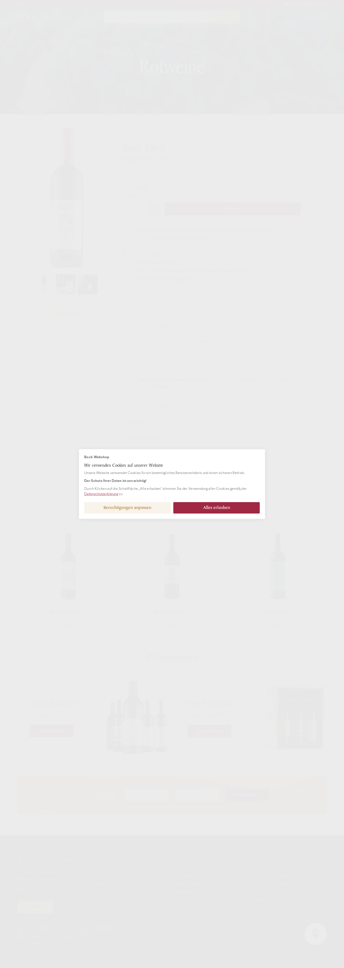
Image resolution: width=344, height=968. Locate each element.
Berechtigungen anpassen (127, 507)
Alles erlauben (216, 507)
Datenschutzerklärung (101, 494)
